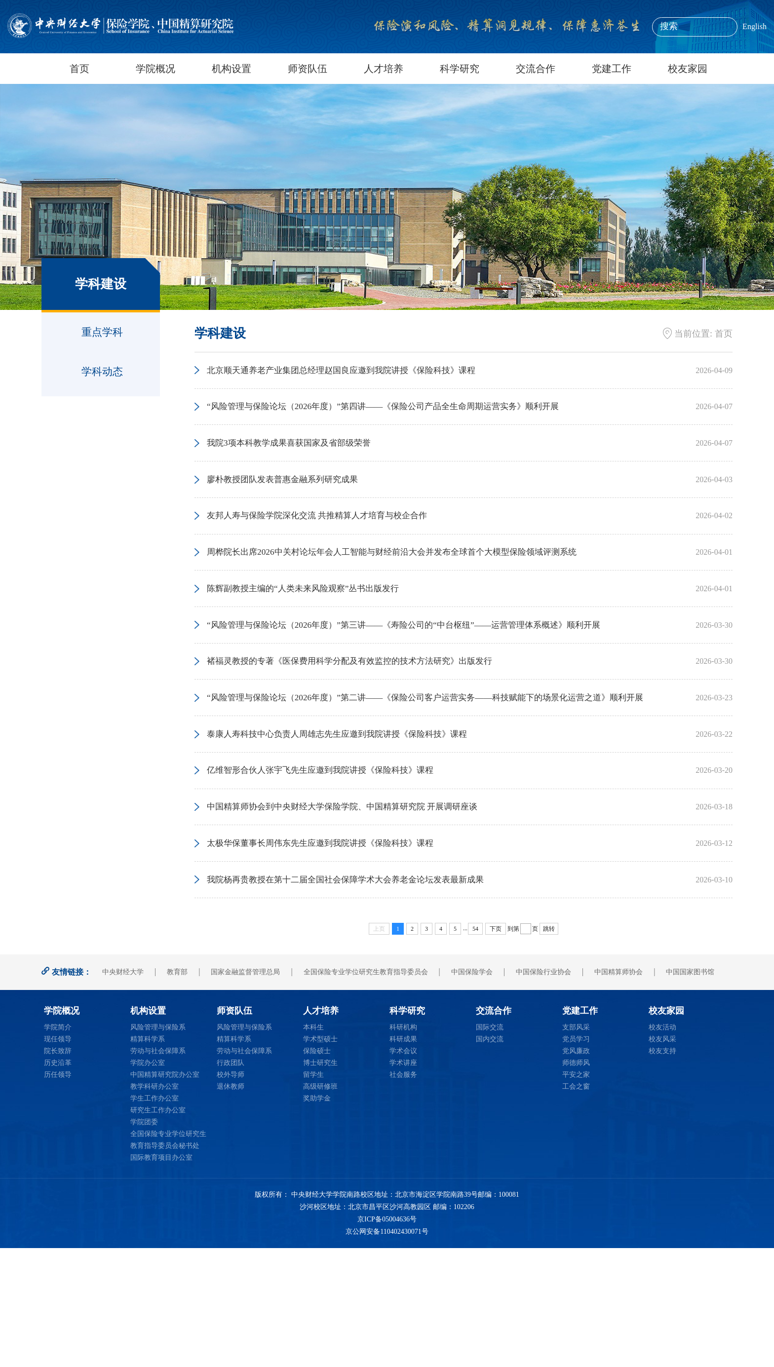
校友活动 (662, 1146)
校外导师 (230, 1193)
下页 (496, 1047)
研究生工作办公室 (158, 1229)
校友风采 (662, 1158)
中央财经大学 (123, 1091)
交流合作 (535, 68)
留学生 (313, 1193)
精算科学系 (147, 1158)
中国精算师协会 (618, 1091)
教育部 (177, 1091)
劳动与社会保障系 (158, 1170)
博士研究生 (320, 1181)
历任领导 (58, 1193)
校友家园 (687, 68)
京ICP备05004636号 (387, 1338)
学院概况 (155, 68)
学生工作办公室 (154, 1217)
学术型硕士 (320, 1158)
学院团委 (144, 1241)
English (754, 26)
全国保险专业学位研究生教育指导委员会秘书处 (168, 1258)
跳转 (549, 1047)
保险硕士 (317, 1170)
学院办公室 (147, 1181)
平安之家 (576, 1193)
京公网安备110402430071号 (387, 1351)
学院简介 (58, 1146)
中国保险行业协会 (543, 1091)
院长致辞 (58, 1170)
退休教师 (230, 1205)
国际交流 (489, 1146)
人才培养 (383, 68)
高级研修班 (320, 1205)
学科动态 (102, 372)
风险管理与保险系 (158, 1146)
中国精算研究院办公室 (164, 1193)
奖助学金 (317, 1217)
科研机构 (403, 1146)
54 (475, 1047)
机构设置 (231, 68)
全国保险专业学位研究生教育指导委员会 (366, 1091)
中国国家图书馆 (690, 1091)
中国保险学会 (472, 1091)
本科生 (313, 1146)
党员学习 (576, 1158)
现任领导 (58, 1158)
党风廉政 (576, 1170)
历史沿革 (58, 1181)
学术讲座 (403, 1181)
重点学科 (102, 332)
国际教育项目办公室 (161, 1276)
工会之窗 (576, 1205)
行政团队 (230, 1181)
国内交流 (489, 1158)
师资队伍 (307, 68)
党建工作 (611, 68)
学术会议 (403, 1170)
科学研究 (459, 68)
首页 (79, 68)
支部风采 (576, 1146)
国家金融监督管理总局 (245, 1091)
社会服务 (403, 1193)
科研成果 (403, 1158)
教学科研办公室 (154, 1205)
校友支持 (662, 1170)
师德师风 (576, 1181)
